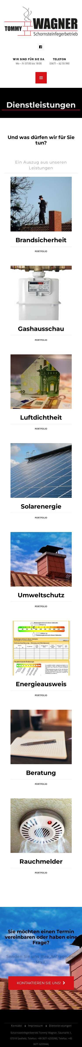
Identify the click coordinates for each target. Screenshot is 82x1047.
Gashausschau (41, 328)
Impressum (35, 1025)
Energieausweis (41, 684)
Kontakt (16, 1025)
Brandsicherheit (41, 240)
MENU (41, 77)
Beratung (41, 772)
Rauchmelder (41, 861)
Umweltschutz (41, 595)
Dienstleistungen (60, 1025)
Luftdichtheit (41, 417)
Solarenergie (41, 506)
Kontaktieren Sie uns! (41, 983)
